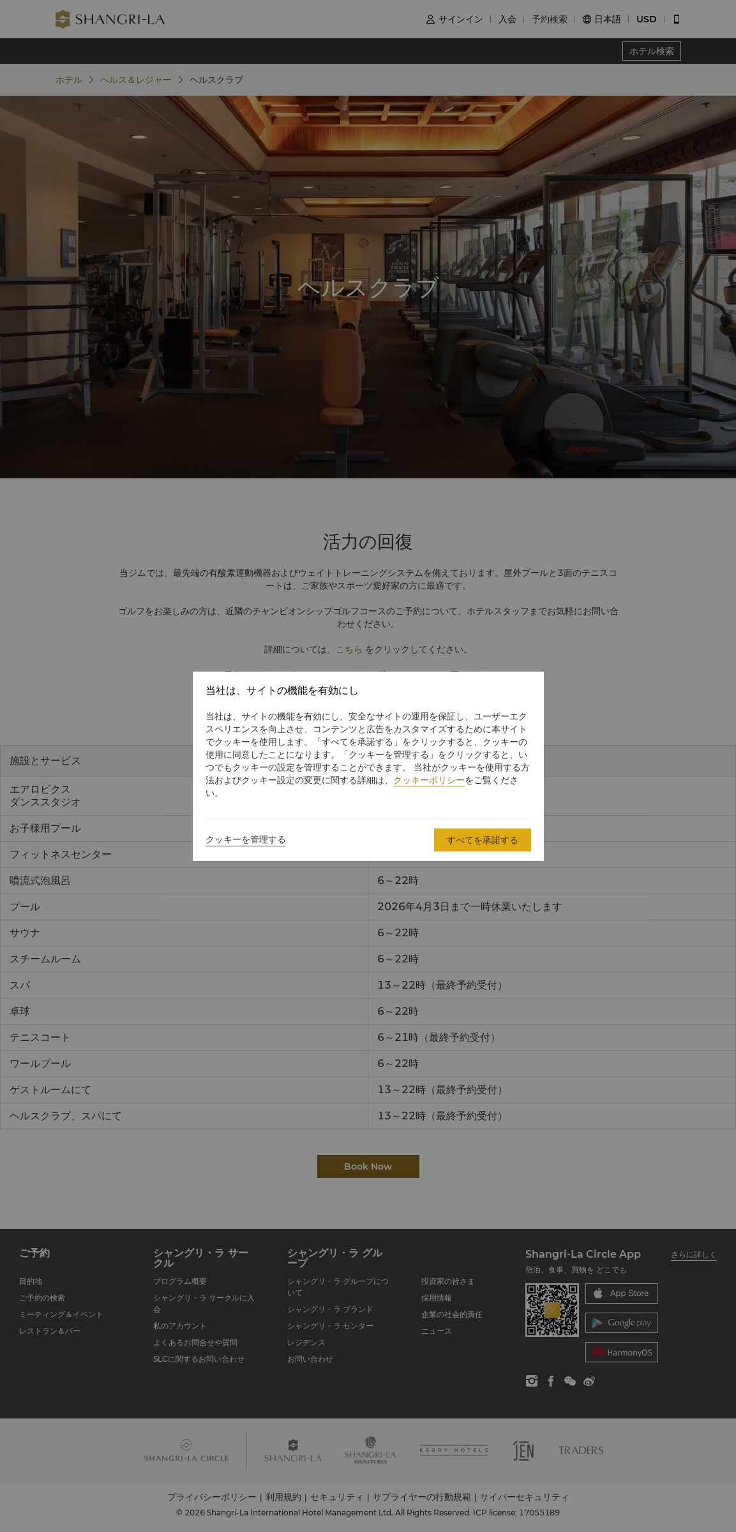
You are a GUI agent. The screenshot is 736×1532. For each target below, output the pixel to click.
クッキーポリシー (429, 780)
